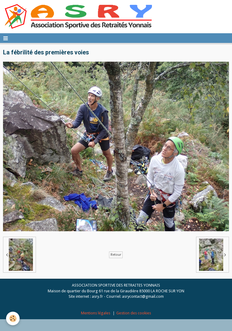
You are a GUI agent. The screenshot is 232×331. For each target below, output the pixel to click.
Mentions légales (95, 313)
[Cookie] (13, 318)
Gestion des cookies (133, 313)
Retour (116, 255)
